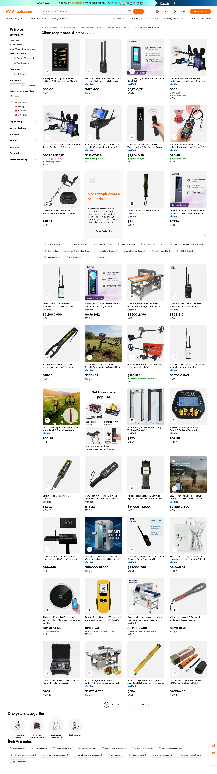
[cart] (167, 12)
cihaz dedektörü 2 (53, 244)
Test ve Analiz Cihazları (91, 27)
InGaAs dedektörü (108, 251)
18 (143, 705)
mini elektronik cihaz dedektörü (78, 251)
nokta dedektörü (137, 755)
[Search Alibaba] (84, 11)
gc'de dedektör (18, 762)
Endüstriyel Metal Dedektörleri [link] (146, 27)
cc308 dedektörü (161, 251)
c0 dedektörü (51, 251)
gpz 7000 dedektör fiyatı (189, 755)
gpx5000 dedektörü (162, 755)
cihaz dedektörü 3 (77, 244)
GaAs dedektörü (95, 257)
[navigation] (23, 366)
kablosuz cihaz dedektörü (153, 244)
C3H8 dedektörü (52, 257)
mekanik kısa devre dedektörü (88, 755)
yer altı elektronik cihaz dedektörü (187, 244)
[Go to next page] (149, 705)
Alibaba (45, 27)
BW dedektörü (73, 257)
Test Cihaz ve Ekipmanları (64, 27)
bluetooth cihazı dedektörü (55, 755)
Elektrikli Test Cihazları (116, 27)
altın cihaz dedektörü (101, 244)
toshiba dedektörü (87, 748)
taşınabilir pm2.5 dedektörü (23, 755)
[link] (213, 745)
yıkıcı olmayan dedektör (170, 748)
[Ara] (138, 11)
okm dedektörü (115, 755)
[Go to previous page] (100, 705)
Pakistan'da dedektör (142, 748)
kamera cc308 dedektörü (114, 748)
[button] (129, 11)
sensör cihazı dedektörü (134, 251)
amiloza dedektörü (62, 748)
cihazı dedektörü (126, 244)
